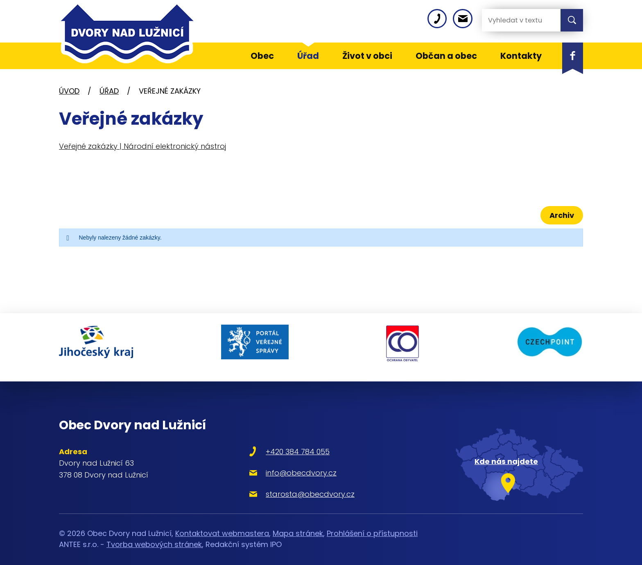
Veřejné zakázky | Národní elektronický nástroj (142, 146)
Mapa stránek (298, 525)
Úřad (109, 91)
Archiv (559, 215)
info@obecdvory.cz (276, 465)
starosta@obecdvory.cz (285, 486)
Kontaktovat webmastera (222, 525)
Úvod (69, 91)
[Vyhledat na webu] (514, 20)
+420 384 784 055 (273, 444)
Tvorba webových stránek (154, 536)
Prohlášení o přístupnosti (372, 525)
